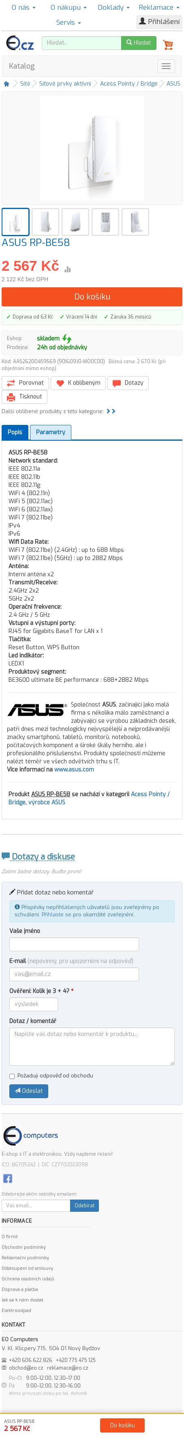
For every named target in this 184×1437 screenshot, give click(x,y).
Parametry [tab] (50, 432)
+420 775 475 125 (76, 1360)
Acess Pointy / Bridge (129, 84)
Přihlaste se (56, 914)
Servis (68, 22)
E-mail (71, 961)
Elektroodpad (16, 1311)
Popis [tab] (15, 432)
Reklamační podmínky (25, 1258)
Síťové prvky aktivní (65, 84)
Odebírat (84, 1205)
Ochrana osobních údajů (28, 1279)
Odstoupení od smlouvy (27, 1268)
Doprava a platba (20, 1289)
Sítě (25, 84)
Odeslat (29, 1091)
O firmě (10, 1237)
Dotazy (128, 383)
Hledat (138, 43)
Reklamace (159, 7)
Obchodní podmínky (24, 1247)
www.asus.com (74, 769)
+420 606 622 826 (30, 1360)
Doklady (114, 7)
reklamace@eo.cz (67, 1368)
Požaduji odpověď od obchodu (51, 1075)
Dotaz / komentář (32, 1021)
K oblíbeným (78, 383)
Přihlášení (159, 21)
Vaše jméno (24, 931)
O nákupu (69, 7)
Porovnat (25, 383)
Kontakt (93, 1429)
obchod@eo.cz (26, 1368)
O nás (24, 7)
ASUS (173, 84)
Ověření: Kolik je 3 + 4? (41, 991)
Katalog (22, 66)
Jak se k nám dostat (22, 1300)
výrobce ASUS (46, 802)
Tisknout (24, 397)
